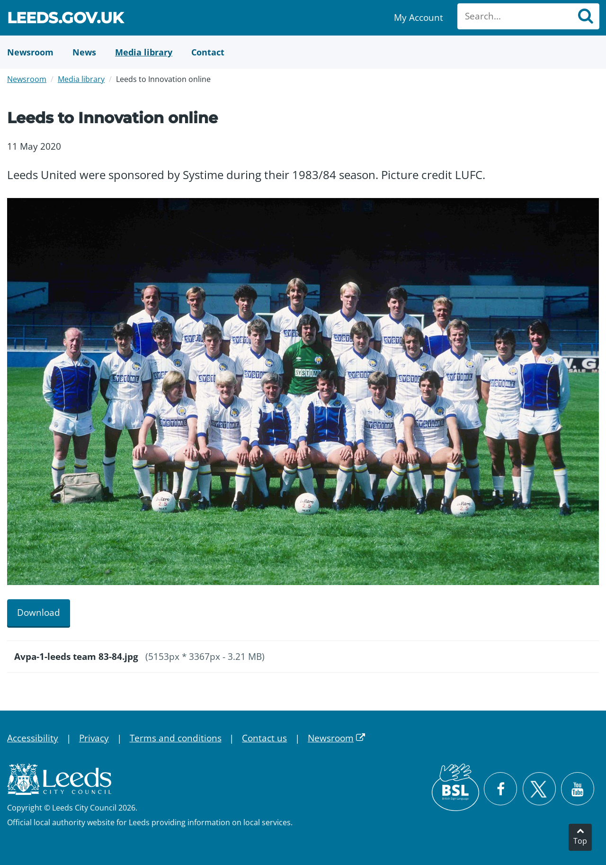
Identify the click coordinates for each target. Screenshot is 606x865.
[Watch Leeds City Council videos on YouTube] (577, 788)
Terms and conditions (176, 738)
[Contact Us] (207, 52)
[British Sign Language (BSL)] (455, 787)
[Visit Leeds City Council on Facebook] (500, 788)
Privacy (94, 738)
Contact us (264, 738)
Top (580, 841)
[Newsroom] (30, 52)
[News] (84, 52)
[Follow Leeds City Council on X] (539, 789)
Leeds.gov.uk (65, 19)
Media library (81, 79)
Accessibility (32, 738)
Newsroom (26, 79)
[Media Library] (143, 52)
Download (38, 612)
